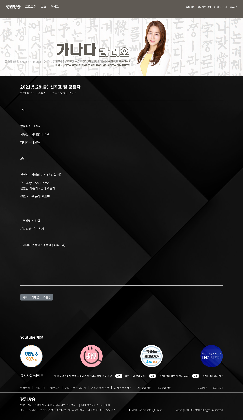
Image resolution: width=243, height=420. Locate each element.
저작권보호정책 (122, 388)
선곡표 (43, 72)
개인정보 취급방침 (75, 388)
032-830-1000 (101, 405)
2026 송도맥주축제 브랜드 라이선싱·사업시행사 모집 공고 (83, 376)
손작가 (42, 93)
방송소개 (9, 72)
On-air (190, 7)
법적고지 (55, 388)
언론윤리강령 (144, 388)
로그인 (233, 7)
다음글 (47, 297)
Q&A (54, 72)
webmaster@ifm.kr (150, 410)
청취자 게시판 (26, 72)
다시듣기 (65, 72)
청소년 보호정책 (100, 388)
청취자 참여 (220, 7)
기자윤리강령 (164, 388)
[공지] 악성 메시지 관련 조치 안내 (222, 376)
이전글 (35, 297)
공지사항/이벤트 (31, 375)
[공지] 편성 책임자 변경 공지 (176, 376)
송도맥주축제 (203, 7)
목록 (24, 297)
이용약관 (25, 388)
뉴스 (43, 6)
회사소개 (218, 388)
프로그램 (30, 6)
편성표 (54, 6)
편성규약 (40, 388)
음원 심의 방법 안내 (137, 376)
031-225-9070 (108, 410)
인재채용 (203, 388)
